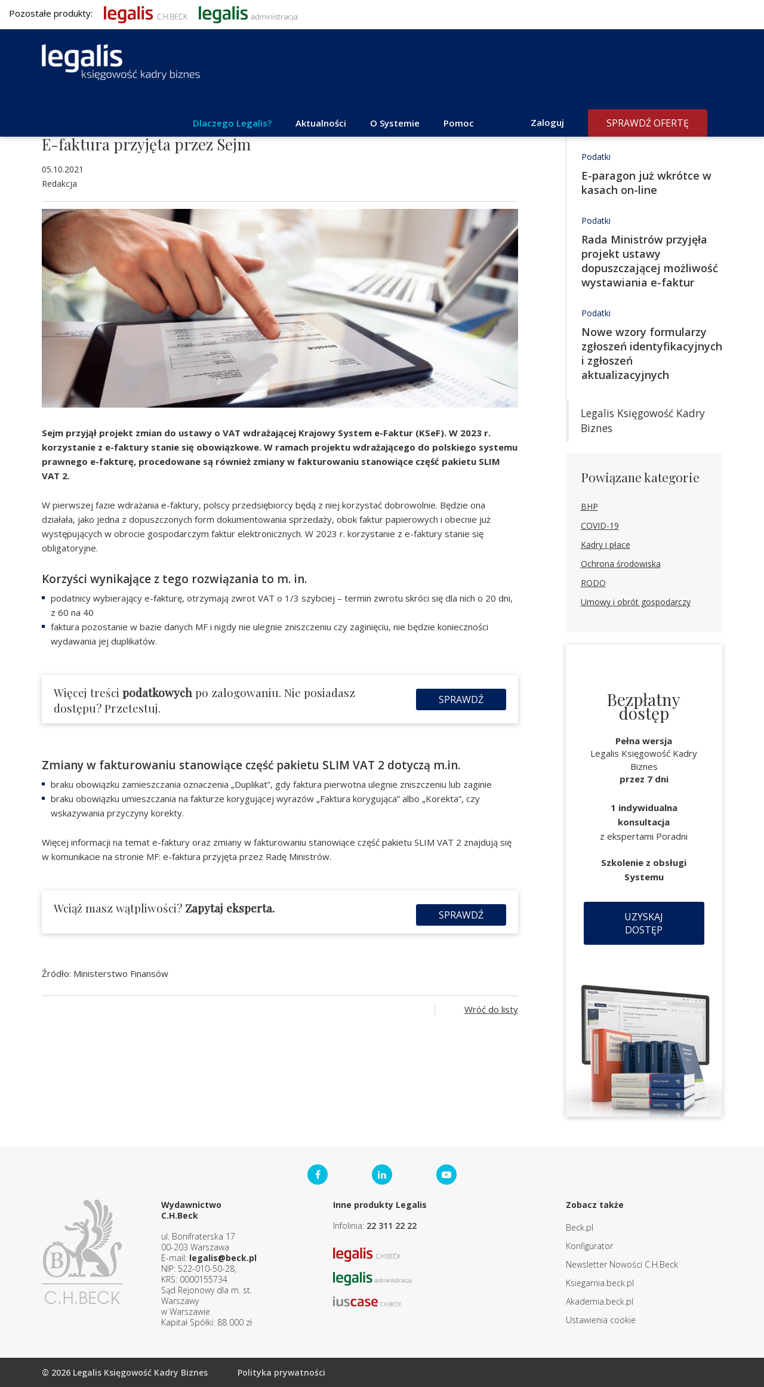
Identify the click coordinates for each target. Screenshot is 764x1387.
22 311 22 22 (391, 1225)
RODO (593, 582)
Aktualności (320, 123)
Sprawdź (461, 699)
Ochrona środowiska (621, 563)
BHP (589, 506)
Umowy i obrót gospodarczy (636, 602)
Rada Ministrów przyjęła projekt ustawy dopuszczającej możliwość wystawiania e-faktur (649, 260)
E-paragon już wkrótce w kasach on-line (646, 182)
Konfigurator (589, 1246)
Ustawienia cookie (601, 1320)
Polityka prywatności (281, 1372)
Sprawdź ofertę (647, 123)
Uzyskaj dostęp (643, 923)
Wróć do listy (491, 1009)
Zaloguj (547, 122)
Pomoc (458, 123)
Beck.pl (579, 1227)
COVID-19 (600, 525)
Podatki (596, 156)
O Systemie (395, 123)
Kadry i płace (605, 544)
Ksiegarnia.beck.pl (600, 1283)
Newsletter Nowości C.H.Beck (622, 1264)
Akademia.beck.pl (599, 1301)
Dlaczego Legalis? (232, 123)
